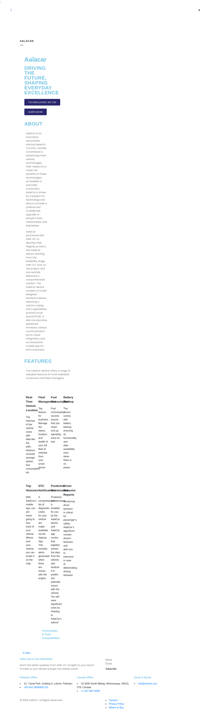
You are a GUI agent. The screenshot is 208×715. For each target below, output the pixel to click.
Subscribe (111, 669)
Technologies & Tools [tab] (49, 632)
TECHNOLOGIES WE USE (42, 102)
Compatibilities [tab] (49, 638)
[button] (39, 10)
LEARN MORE (35, 112)
